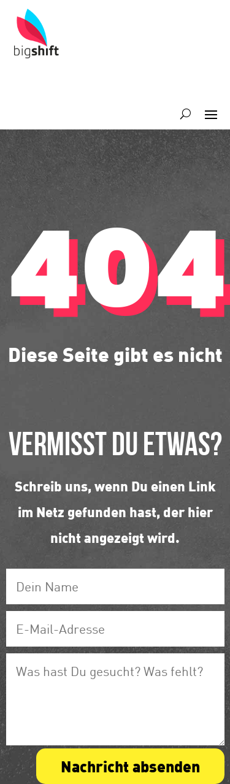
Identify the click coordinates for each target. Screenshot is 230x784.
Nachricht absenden (130, 765)
